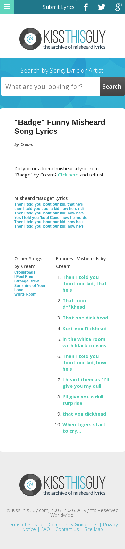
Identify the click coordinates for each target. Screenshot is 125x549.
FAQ (45, 529)
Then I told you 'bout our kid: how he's (49, 226)
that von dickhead (84, 413)
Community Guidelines (73, 524)
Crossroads (25, 272)
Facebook (85, 10)
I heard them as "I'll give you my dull (85, 382)
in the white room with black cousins (84, 342)
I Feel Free (23, 276)
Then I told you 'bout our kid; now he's (49, 213)
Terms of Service (25, 524)
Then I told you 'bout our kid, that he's (48, 204)
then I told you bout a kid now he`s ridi (49, 209)
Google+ (117, 10)
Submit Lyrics (59, 6)
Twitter (101, 10)
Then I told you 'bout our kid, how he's (48, 222)
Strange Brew (26, 281)
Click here (68, 174)
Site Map (93, 529)
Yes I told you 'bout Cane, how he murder (51, 217)
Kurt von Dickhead (84, 328)
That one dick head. (85, 317)
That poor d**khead (74, 303)
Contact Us (67, 529)
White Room (25, 294)
